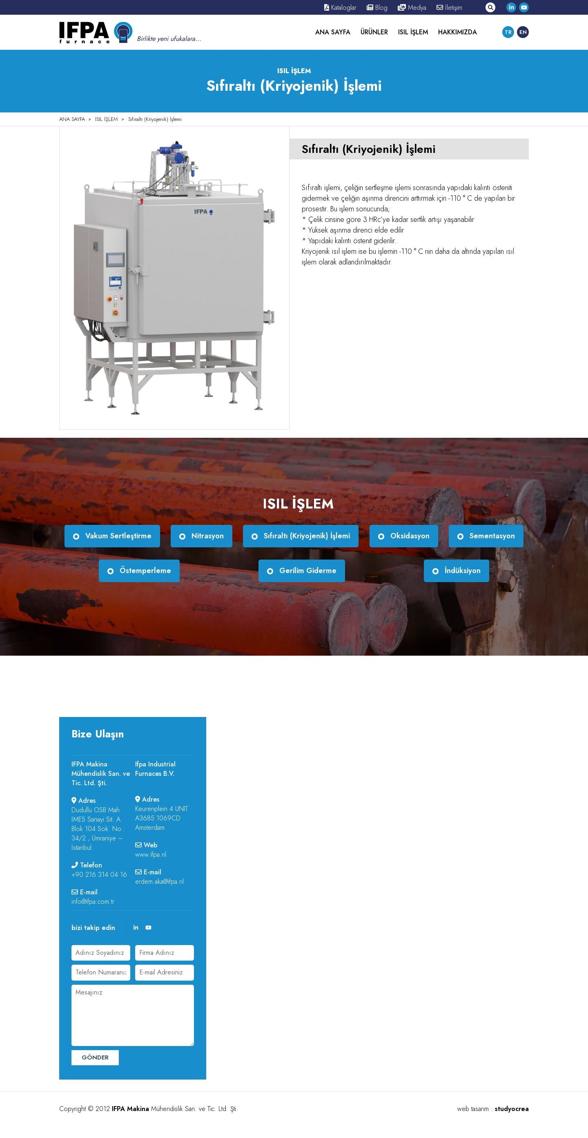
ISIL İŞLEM (413, 32)
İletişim (449, 7)
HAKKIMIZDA (457, 32)
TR (508, 32)
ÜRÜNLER (374, 32)
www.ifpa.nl (150, 854)
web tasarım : (493, 1108)
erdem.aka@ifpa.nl (159, 881)
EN (523, 32)
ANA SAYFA (332, 32)
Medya (412, 7)
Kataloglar (340, 7)
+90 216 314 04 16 (99, 874)
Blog (377, 7)
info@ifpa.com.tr (92, 901)
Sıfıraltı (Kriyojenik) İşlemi (155, 119)
